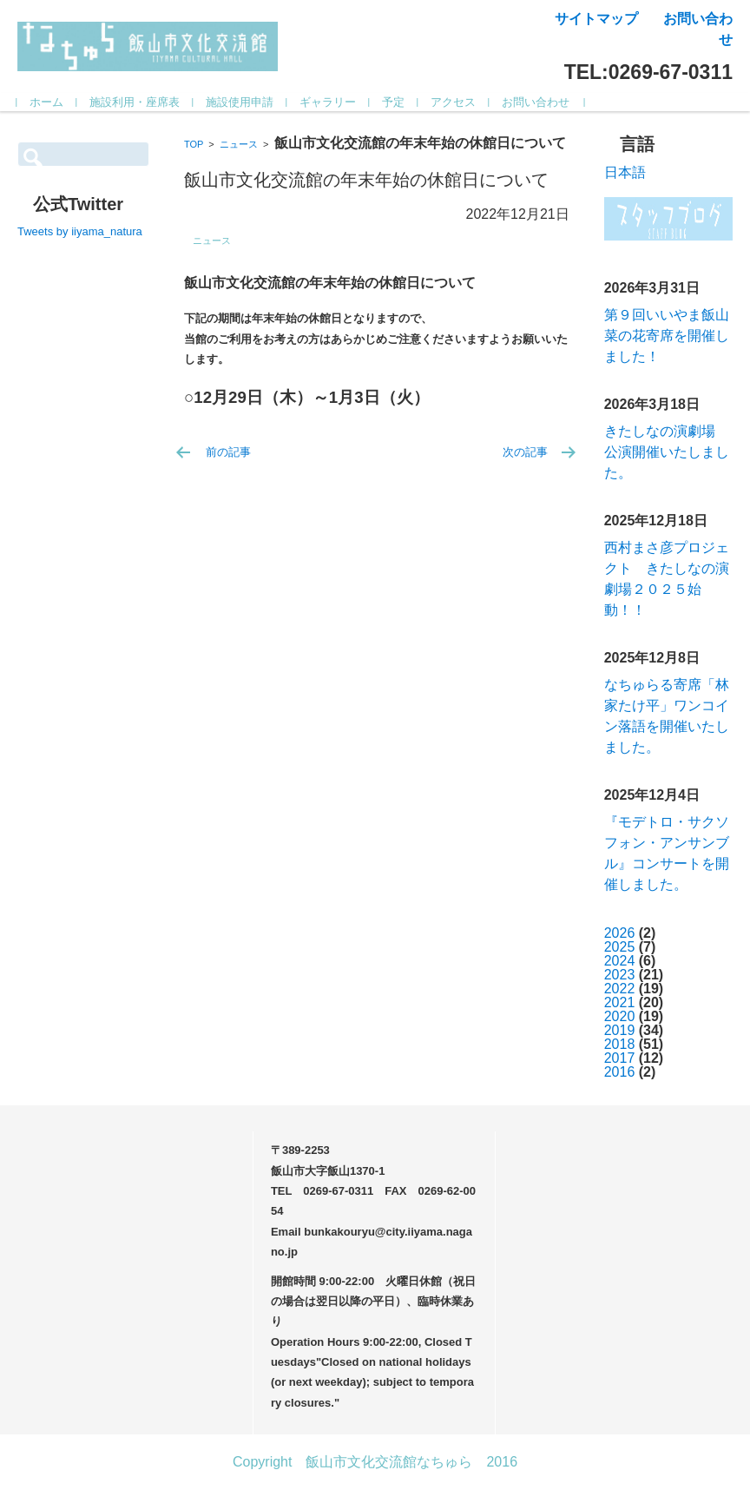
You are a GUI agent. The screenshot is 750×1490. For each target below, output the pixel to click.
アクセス (454, 102)
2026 (619, 933)
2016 (619, 1072)
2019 (619, 1030)
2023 (619, 974)
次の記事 (525, 451)
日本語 (625, 172)
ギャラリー (328, 102)
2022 (619, 988)
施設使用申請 (240, 102)
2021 (619, 1002)
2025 (619, 946)
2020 (619, 1016)
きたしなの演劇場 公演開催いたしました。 (666, 452)
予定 (394, 102)
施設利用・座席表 (135, 102)
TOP (193, 144)
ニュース (239, 144)
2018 (619, 1044)
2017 (619, 1058)
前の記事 (228, 451)
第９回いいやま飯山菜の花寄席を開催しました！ (666, 335)
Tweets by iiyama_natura (79, 231)
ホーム (47, 102)
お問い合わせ (536, 102)
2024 (619, 960)
